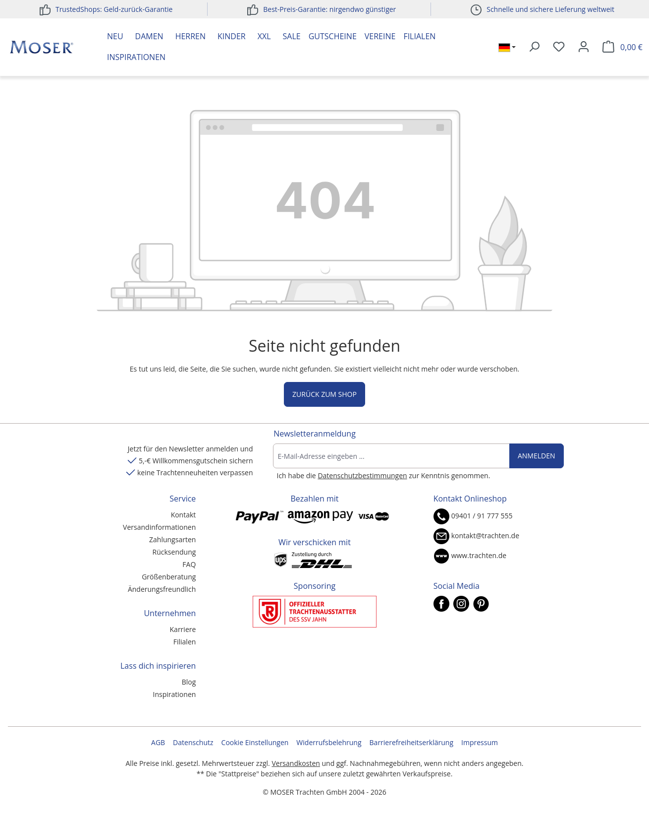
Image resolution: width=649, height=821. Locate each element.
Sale (292, 36)
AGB (158, 742)
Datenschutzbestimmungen (362, 475)
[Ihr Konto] (583, 47)
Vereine (380, 36)
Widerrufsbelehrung (328, 742)
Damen (149, 36)
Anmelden (536, 455)
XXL (264, 36)
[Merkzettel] (558, 47)
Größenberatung (169, 576)
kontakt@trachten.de (485, 535)
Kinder (231, 36)
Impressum (479, 742)
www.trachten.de (479, 555)
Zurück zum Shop (324, 394)
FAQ (189, 564)
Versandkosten (295, 763)
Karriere (183, 629)
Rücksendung (174, 552)
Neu (115, 36)
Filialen (419, 36)
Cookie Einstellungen (255, 742)
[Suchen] (534, 47)
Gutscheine (333, 36)
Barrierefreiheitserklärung (411, 742)
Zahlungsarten (172, 539)
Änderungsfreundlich (162, 589)
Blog (189, 682)
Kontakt (183, 514)
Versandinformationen (159, 527)
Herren (190, 36)
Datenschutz (193, 742)
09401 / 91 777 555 (482, 515)
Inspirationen (136, 57)
